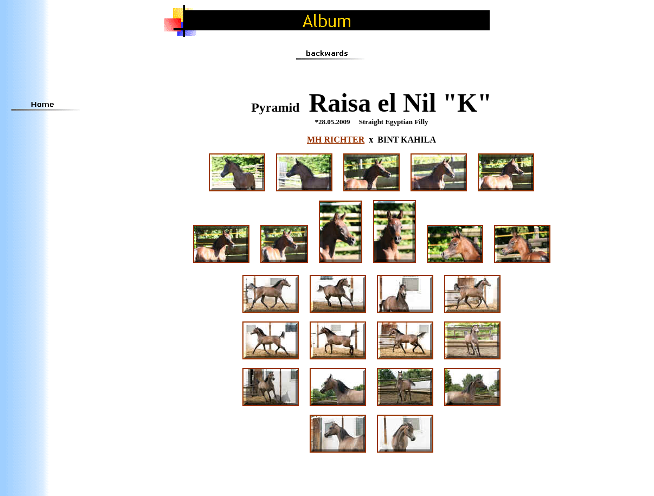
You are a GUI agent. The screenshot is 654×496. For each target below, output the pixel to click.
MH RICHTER (335, 139)
